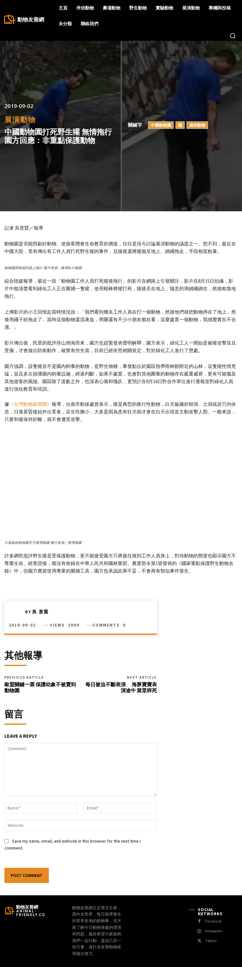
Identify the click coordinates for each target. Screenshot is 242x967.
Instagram (213, 931)
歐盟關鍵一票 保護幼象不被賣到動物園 (40, 687)
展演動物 (20, 119)
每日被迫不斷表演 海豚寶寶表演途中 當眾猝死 (121, 687)
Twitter (210, 941)
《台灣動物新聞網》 (30, 404)
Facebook (213, 921)
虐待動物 (197, 125)
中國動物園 (161, 125)
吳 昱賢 (40, 612)
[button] (232, 36)
